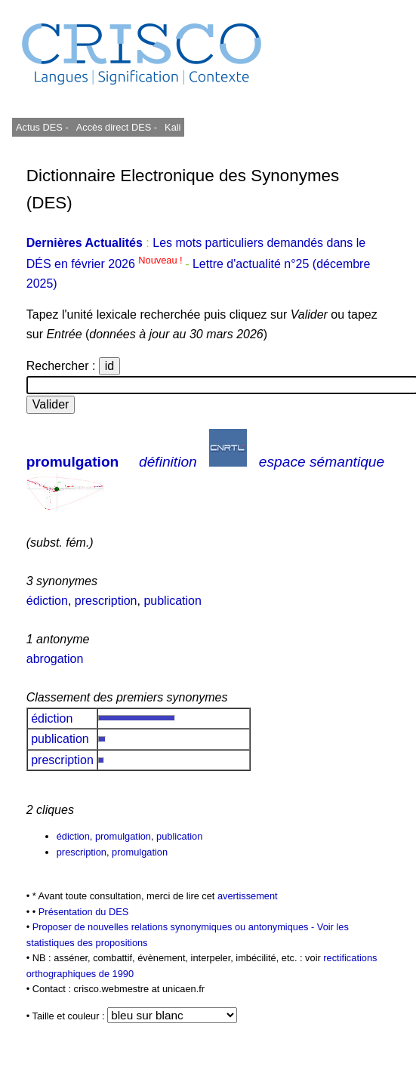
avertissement (247, 896)
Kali (172, 127)
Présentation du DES (84, 911)
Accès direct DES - (116, 127)
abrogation (55, 658)
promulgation (72, 462)
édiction (47, 600)
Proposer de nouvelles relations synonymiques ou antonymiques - (174, 927)
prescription (106, 600)
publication (172, 600)
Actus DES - (42, 127)
